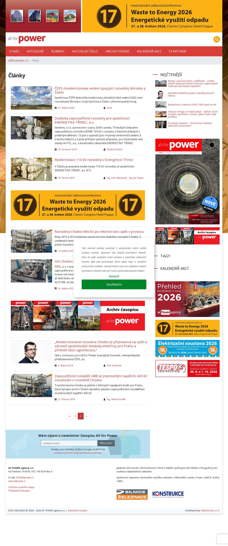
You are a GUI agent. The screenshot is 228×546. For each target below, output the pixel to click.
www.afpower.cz (17, 481)
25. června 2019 (66, 177)
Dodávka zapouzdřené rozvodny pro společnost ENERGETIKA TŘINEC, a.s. (92, 120)
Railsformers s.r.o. (210, 510)
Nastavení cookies (77, 510)
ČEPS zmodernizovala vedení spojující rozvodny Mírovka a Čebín (100, 90)
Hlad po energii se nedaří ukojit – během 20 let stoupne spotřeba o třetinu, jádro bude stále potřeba (193, 114)
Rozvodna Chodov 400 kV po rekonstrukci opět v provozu (99, 231)
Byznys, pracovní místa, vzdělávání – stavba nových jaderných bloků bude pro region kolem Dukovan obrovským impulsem (193, 83)
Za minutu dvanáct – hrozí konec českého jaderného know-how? (190, 124)
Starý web (177, 51)
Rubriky (57, 51)
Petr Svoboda (114, 365)
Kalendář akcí (149, 51)
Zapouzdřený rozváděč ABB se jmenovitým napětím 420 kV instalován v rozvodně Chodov (101, 378)
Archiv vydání (117, 51)
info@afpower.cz (25, 477)
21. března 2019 (66, 399)
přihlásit (106, 443)
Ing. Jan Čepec (136, 177)
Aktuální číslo (85, 51)
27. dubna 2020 (66, 107)
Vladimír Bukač (114, 149)
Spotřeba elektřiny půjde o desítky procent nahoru (191, 94)
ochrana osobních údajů (67, 452)
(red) (109, 107)
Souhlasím (114, 284)
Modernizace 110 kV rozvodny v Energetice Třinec (94, 159)
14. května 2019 (66, 250)
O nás (14, 51)
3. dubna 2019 (65, 365)
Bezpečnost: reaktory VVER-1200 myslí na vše (192, 104)
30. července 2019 (67, 149)
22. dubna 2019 (66, 288)
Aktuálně (35, 51)
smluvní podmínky (91, 452)
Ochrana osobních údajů (21, 487)
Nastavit (114, 276)
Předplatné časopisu (19, 490)
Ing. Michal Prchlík (116, 399)
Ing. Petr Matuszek (117, 177)
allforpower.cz (18, 60)
